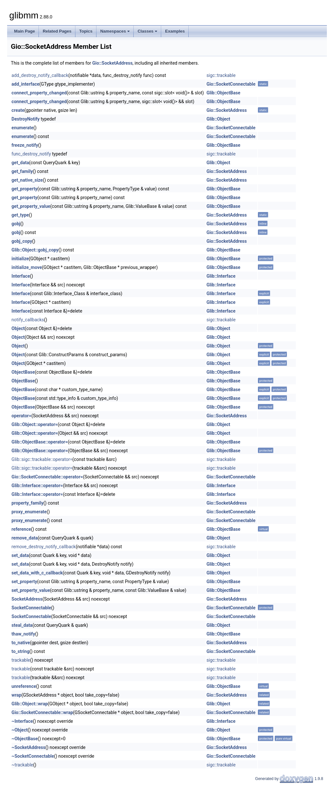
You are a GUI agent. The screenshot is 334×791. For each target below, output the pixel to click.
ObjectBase (23, 372)
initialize (20, 258)
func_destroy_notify (31, 153)
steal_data (22, 625)
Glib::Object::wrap (30, 703)
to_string (20, 651)
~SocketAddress (29, 747)
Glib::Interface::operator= (37, 485)
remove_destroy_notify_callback (44, 546)
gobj (16, 223)
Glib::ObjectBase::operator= (40, 441)
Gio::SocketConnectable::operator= (47, 476)
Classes (147, 31)
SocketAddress (27, 599)
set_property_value (31, 590)
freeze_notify (25, 145)
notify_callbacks (28, 319)
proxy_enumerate (29, 511)
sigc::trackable (221, 75)
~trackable (22, 764)
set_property (24, 581)
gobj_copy (22, 241)
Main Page (24, 31)
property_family (28, 503)
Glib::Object (218, 119)
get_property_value (31, 206)
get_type (20, 215)
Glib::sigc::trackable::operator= (42, 459)
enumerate (23, 127)
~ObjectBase (25, 738)
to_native (21, 642)
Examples (175, 31)
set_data (20, 555)
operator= (21, 415)
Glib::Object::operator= (35, 424)
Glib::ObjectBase (223, 92)
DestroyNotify (26, 119)
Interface (21, 276)
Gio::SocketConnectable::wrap (42, 712)
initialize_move (27, 267)
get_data (20, 162)
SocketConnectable (31, 607)
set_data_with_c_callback (37, 572)
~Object (20, 729)
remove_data (25, 537)
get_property (25, 188)
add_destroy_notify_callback (40, 75)
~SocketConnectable (33, 756)
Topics (86, 31)
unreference (24, 686)
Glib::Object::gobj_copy (35, 249)
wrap (17, 695)
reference (21, 529)
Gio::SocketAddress (112, 63)
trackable (21, 660)
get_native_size (27, 180)
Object (18, 328)
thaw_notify (23, 633)
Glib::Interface (221, 276)
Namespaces (115, 31)
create (18, 110)
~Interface (22, 721)
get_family (22, 171)
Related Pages (57, 31)
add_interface (25, 84)
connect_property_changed (39, 92)
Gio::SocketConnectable (230, 84)
